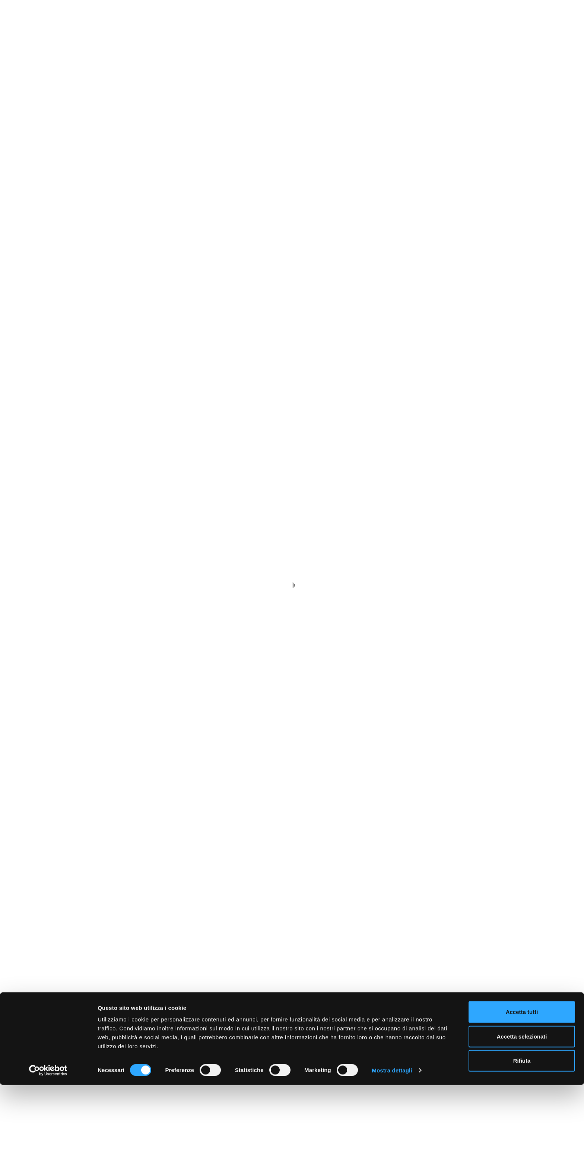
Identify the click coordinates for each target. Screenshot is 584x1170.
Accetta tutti (522, 1097)
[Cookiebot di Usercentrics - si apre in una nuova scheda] (48, 1155)
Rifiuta (522, 1145)
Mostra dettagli (392, 1155)
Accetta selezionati (521, 1121)
